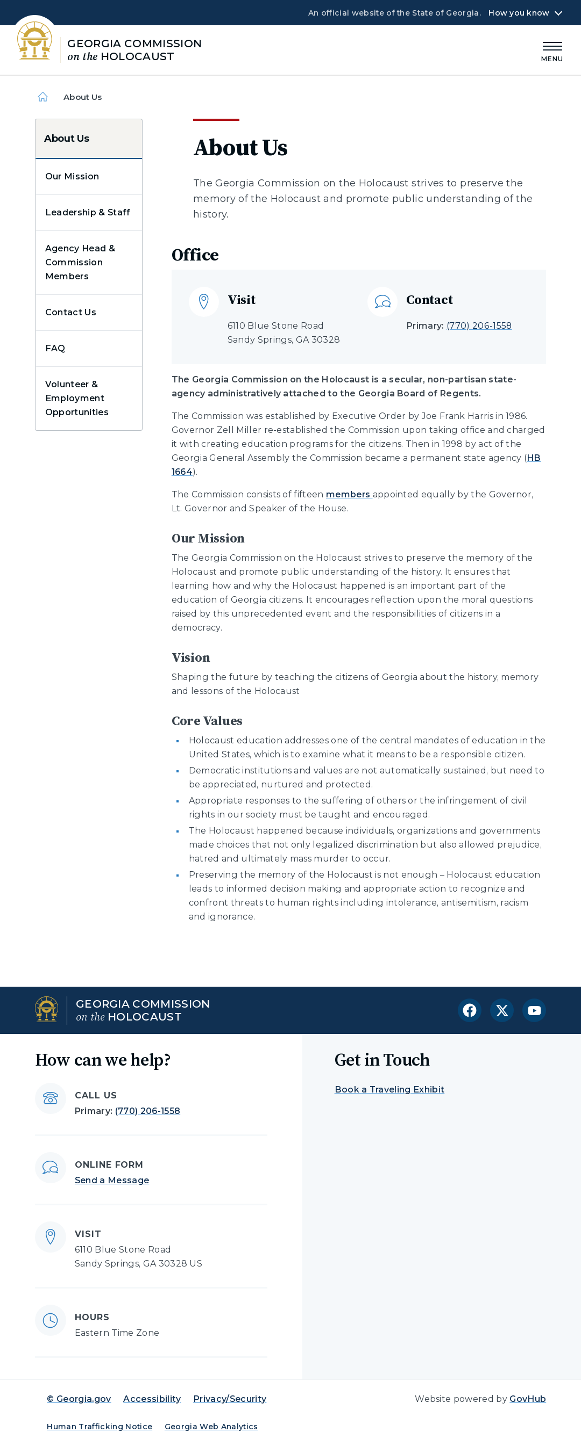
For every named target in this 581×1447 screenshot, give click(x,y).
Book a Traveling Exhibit (390, 1089)
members (349, 494)
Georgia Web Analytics (211, 1426)
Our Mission (72, 176)
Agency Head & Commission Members (80, 262)
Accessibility (152, 1399)
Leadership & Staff (88, 212)
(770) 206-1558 (479, 326)
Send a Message (112, 1180)
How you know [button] (518, 13)
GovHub (527, 1399)
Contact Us (70, 312)
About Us (66, 138)
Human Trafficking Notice (99, 1426)
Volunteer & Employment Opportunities (77, 398)
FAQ (55, 348)
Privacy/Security (229, 1399)
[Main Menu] (552, 50)
